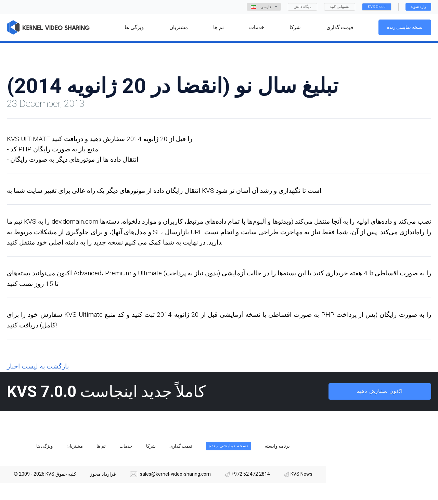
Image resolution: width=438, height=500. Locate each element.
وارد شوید (418, 6)
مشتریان (74, 446)
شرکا (151, 446)
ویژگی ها (44, 446)
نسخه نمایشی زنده (405, 27)
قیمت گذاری (180, 446)
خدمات (125, 446)
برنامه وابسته (277, 446)
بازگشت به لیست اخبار (38, 366)
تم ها (101, 446)
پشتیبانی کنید (339, 6)
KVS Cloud (377, 6)
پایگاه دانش (302, 6)
